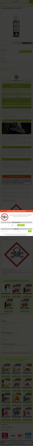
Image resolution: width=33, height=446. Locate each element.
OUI (21, 225)
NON (12, 225)
